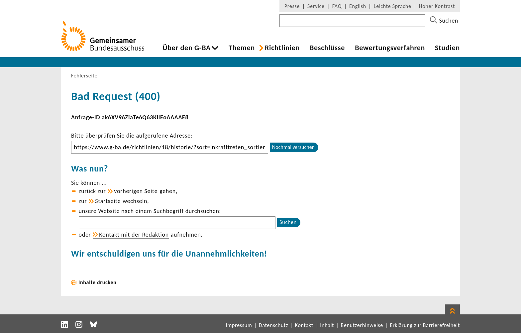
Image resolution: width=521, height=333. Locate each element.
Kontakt (304, 325)
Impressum (239, 325)
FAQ (337, 6)
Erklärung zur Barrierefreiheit (425, 325)
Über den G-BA (186, 48)
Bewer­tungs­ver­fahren (390, 48)
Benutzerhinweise (362, 325)
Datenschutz (273, 325)
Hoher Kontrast (437, 6)
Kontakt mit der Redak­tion (134, 234)
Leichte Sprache (392, 6)
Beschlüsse (327, 48)
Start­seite (108, 201)
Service (316, 6)
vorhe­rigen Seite (135, 191)
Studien (447, 48)
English (357, 6)
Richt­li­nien (282, 48)
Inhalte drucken (97, 282)
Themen (242, 48)
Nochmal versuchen (293, 147)
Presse (292, 6)
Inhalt (327, 325)
